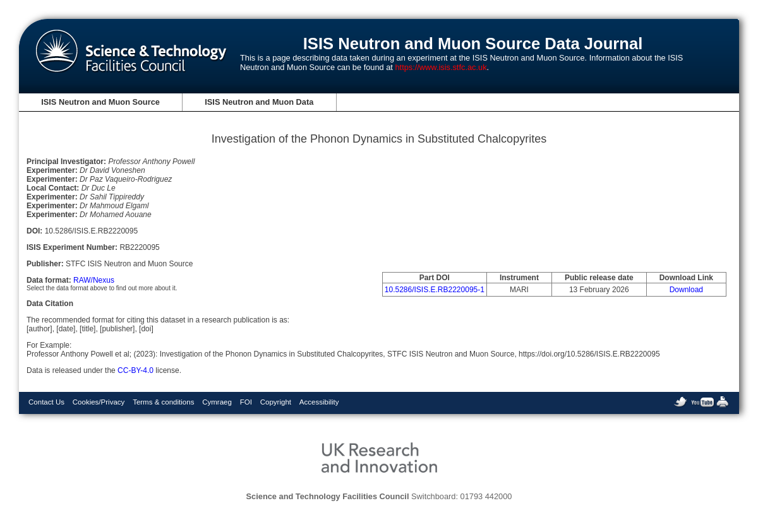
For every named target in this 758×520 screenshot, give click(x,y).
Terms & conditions (163, 402)
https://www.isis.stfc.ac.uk (440, 67)
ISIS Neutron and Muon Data (259, 102)
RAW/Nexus (93, 280)
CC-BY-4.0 (135, 370)
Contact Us (46, 402)
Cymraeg (217, 402)
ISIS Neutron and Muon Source (100, 102)
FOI (246, 402)
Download (686, 289)
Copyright (275, 402)
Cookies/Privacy (99, 402)
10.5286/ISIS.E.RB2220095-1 (434, 289)
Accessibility (319, 402)
